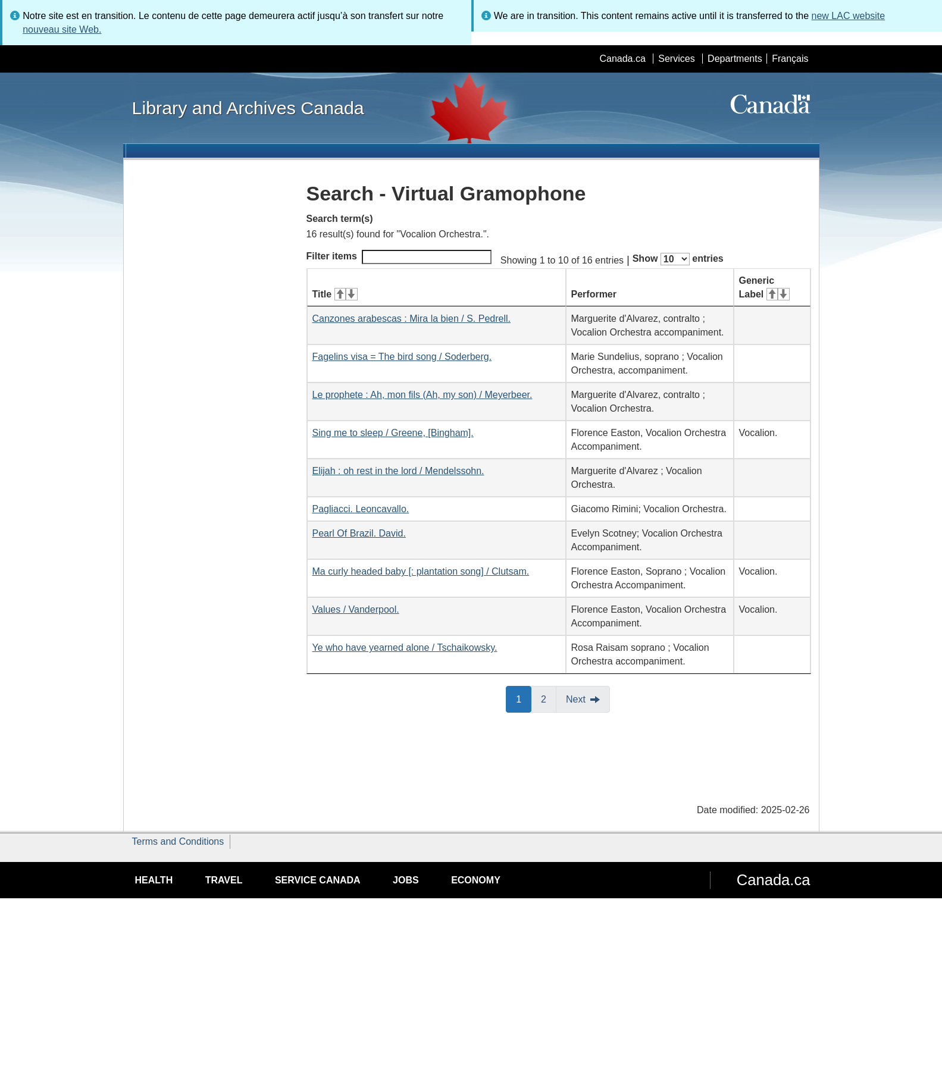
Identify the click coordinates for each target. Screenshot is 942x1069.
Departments (735, 59)
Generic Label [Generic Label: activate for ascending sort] (764, 287)
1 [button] (523, 698)
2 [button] (548, 698)
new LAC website (848, 16)
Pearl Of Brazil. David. (359, 533)
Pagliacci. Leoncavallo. (360, 509)
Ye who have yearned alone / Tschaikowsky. (404, 647)
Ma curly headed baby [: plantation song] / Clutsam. (421, 571)
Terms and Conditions (178, 841)
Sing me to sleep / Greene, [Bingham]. (393, 433)
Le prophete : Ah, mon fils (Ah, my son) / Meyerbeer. (422, 395)
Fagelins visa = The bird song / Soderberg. (402, 357)
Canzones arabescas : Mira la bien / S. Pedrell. (411, 319)
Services (676, 59)
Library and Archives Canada (248, 108)
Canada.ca (622, 59)
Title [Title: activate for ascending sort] (335, 294)
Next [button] (576, 699)
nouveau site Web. (62, 29)
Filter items (399, 257)
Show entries (678, 259)
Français (790, 59)
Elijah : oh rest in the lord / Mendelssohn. (398, 471)
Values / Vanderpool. (355, 609)
